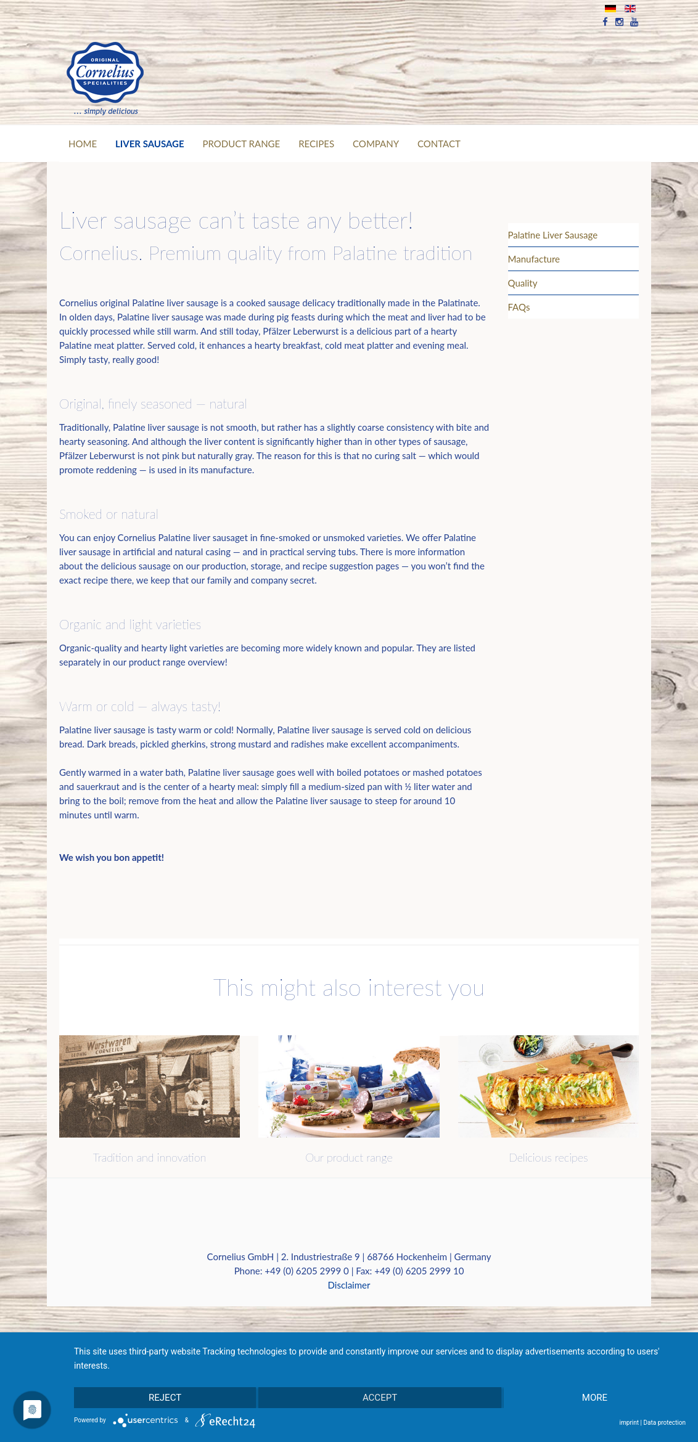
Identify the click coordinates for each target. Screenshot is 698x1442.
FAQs (519, 306)
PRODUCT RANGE (242, 143)
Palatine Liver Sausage (553, 234)
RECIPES (316, 143)
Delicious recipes (548, 1157)
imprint (629, 1422)
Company (376, 143)
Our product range (348, 1157)
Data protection (664, 1422)
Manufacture (534, 258)
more (594, 1397)
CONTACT (439, 143)
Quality (523, 282)
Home (82, 143)
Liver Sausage (149, 143)
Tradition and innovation (150, 1157)
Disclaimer (349, 1284)
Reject (165, 1397)
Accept (380, 1397)
